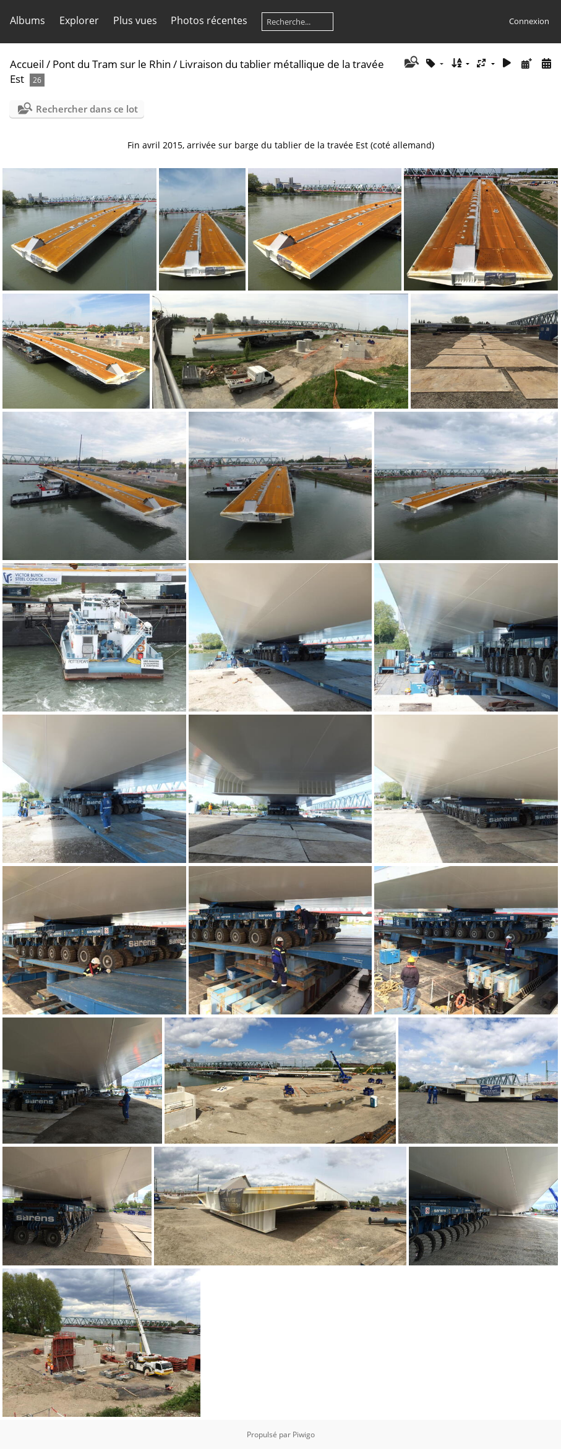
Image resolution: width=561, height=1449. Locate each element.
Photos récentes (209, 20)
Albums (27, 20)
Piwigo (304, 1434)
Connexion (529, 21)
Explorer (79, 20)
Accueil (27, 64)
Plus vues (135, 20)
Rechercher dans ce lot (87, 109)
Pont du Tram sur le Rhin (112, 64)
